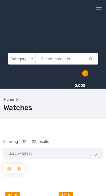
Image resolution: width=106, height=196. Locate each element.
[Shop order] (53, 153)
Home (9, 99)
